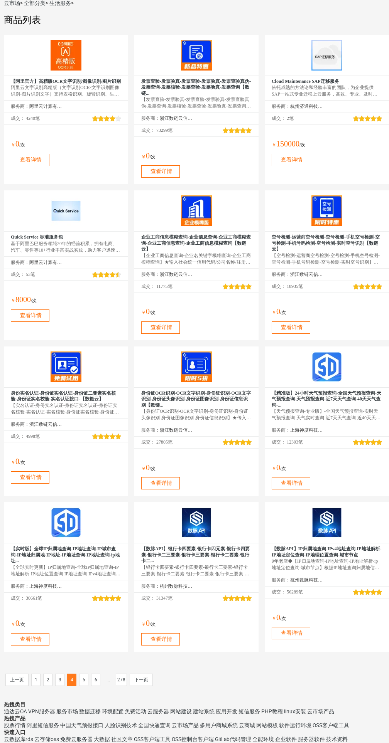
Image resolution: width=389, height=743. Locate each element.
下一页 (141, 679)
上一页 (17, 679)
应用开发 (226, 711)
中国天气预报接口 (81, 725)
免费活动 (135, 711)
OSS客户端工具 (331, 725)
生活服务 (60, 3)
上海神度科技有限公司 (306, 430)
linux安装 (295, 711)
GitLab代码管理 (233, 739)
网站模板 (267, 725)
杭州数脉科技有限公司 (176, 586)
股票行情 (14, 725)
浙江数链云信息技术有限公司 (176, 118)
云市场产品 (320, 711)
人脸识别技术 (121, 725)
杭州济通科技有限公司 (306, 106)
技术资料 (337, 739)
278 (121, 679)
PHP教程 (272, 711)
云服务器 (158, 711)
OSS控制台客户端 (193, 739)
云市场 (12, 3)
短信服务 (249, 711)
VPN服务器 (41, 711)
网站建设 (181, 711)
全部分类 (35, 3)
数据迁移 (90, 711)
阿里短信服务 (43, 725)
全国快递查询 (154, 725)
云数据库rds (18, 739)
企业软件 (286, 739)
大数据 (102, 739)
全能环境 (263, 739)
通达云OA (15, 711)
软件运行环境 (295, 725)
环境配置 (112, 711)
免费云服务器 (76, 739)
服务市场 (67, 711)
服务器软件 (311, 739)
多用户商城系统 (219, 725)
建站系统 (204, 711)
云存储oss (46, 739)
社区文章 (122, 739)
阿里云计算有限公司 (45, 106)
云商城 (247, 725)
